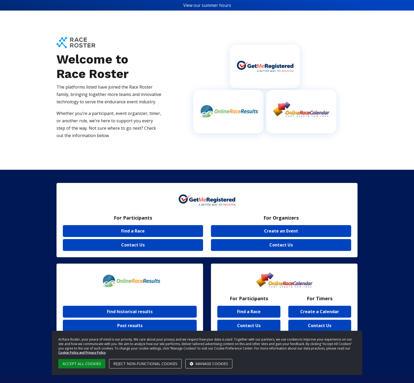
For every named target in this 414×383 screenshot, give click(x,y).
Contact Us (133, 245)
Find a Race (133, 231)
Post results (130, 325)
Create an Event (281, 231)
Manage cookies (209, 363)
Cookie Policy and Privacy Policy (82, 352)
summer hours (216, 5)
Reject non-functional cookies (145, 363)
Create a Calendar (319, 311)
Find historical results (130, 311)
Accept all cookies (82, 363)
